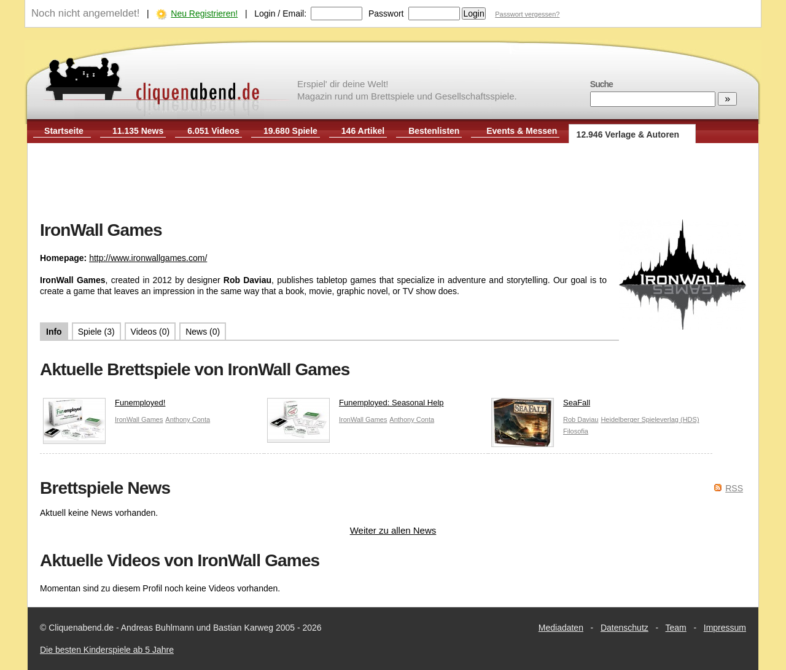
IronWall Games (139, 419)
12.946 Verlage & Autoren (628, 134)
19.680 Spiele (290, 131)
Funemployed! (104, 405)
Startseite (64, 131)
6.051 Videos (213, 131)
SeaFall (540, 405)
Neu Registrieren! (204, 13)
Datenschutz (624, 628)
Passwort (386, 13)
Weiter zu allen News (393, 530)
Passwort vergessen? (527, 14)
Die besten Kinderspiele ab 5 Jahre (107, 650)
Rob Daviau (580, 419)
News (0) (202, 332)
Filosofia (575, 431)
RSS (734, 488)
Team (676, 628)
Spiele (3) (96, 332)
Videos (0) (150, 332)
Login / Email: (280, 13)
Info (54, 332)
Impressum (725, 628)
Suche (601, 84)
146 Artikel (362, 131)
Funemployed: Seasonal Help (355, 405)
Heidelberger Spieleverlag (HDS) (650, 419)
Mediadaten (561, 628)
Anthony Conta (187, 419)
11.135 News (137, 131)
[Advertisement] (393, 183)
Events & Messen (521, 131)
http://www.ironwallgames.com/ (148, 258)
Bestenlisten (433, 131)
